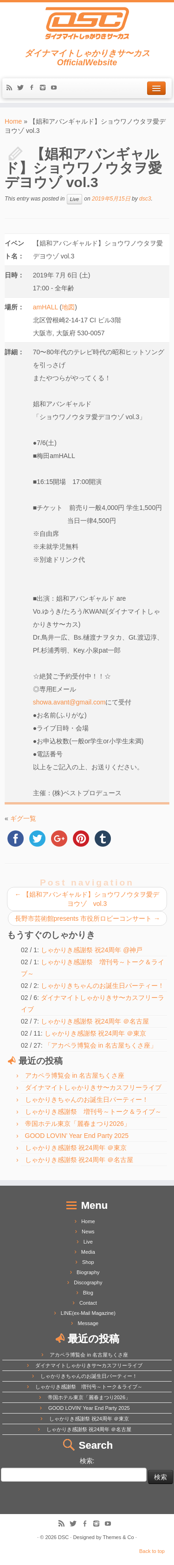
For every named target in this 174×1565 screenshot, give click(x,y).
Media (88, 1252)
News (88, 1231)
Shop (88, 1262)
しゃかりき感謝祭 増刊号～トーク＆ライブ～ (93, 1111)
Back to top (152, 1551)
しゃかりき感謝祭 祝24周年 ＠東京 (95, 1033)
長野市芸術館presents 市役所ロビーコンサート (87, 918)
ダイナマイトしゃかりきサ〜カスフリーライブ (93, 1087)
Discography (88, 1282)
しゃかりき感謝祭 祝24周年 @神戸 (92, 950)
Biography (88, 1272)
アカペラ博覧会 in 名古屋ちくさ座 (75, 1075)
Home (13, 121)
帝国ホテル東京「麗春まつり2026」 (77, 1123)
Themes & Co (118, 1537)
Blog (88, 1292)
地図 (68, 307)
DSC (63, 1537)
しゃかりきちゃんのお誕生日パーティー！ (102, 985)
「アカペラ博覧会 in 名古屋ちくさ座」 (101, 1045)
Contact (88, 1303)
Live (74, 199)
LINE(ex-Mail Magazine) (88, 1313)
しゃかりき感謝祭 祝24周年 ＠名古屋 (95, 1021)
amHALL (45, 307)
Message (88, 1323)
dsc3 (145, 198)
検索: (87, 1460)
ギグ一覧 (23, 818)
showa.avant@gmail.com (69, 702)
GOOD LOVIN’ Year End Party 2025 (77, 1135)
